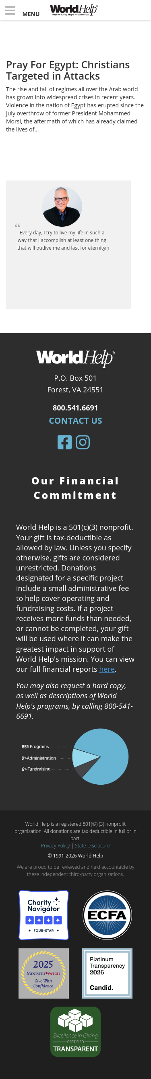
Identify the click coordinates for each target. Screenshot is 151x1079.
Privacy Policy (55, 845)
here (107, 669)
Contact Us (75, 420)
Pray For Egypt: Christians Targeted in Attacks (68, 69)
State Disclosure (92, 845)
